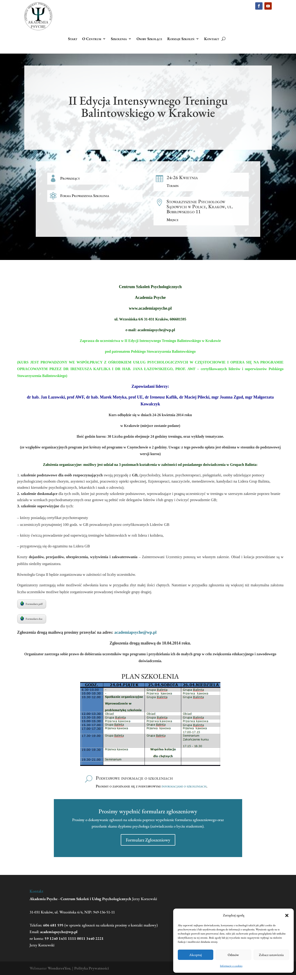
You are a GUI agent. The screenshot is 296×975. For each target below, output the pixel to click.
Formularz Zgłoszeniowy (148, 840)
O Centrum (91, 39)
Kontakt (211, 39)
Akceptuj (195, 955)
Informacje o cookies (231, 966)
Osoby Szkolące (149, 39)
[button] (287, 915)
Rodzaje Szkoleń (181, 39)
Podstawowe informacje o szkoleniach (134, 778)
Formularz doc (31, 618)
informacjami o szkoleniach (184, 786)
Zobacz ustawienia (271, 955)
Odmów (233, 955)
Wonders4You (59, 968)
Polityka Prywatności (91, 968)
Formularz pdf (31, 603)
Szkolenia (119, 39)
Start (72, 39)
